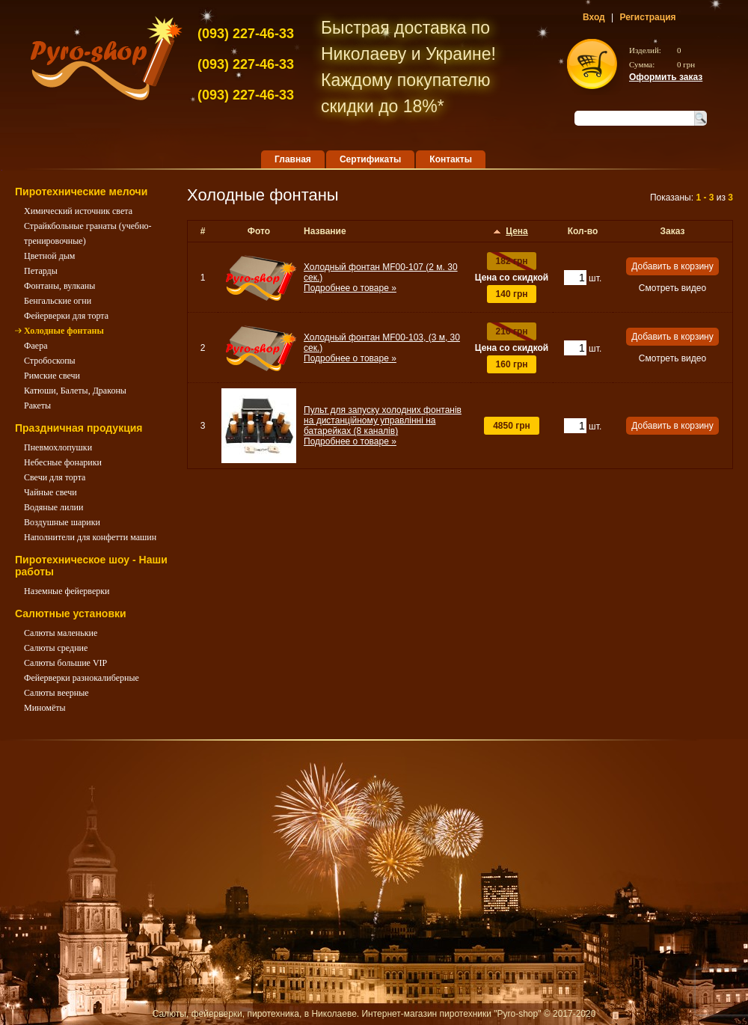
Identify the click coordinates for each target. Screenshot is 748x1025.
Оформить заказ (665, 77)
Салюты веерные (56, 693)
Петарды (41, 271)
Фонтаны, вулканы (59, 286)
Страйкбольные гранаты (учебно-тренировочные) (88, 233)
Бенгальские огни (57, 301)
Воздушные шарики (62, 522)
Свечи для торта (54, 477)
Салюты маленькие (60, 633)
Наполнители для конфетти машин (90, 537)
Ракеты (37, 405)
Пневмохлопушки (58, 447)
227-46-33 (245, 33)
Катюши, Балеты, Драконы (75, 390)
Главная (293, 159)
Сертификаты (370, 159)
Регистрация (647, 17)
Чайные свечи (50, 492)
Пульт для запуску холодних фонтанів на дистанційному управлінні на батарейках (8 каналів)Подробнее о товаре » (383, 426)
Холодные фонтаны (64, 330)
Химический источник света (78, 211)
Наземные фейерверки (67, 591)
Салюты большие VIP (65, 663)
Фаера (35, 345)
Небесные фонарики (63, 462)
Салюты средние (56, 648)
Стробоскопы (50, 360)
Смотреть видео (672, 288)
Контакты (450, 159)
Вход (594, 17)
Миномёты (45, 708)
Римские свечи (52, 375)
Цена (517, 231)
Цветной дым (49, 256)
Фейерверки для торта (66, 315)
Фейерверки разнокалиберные (81, 678)
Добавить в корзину (672, 266)
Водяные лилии (53, 507)
